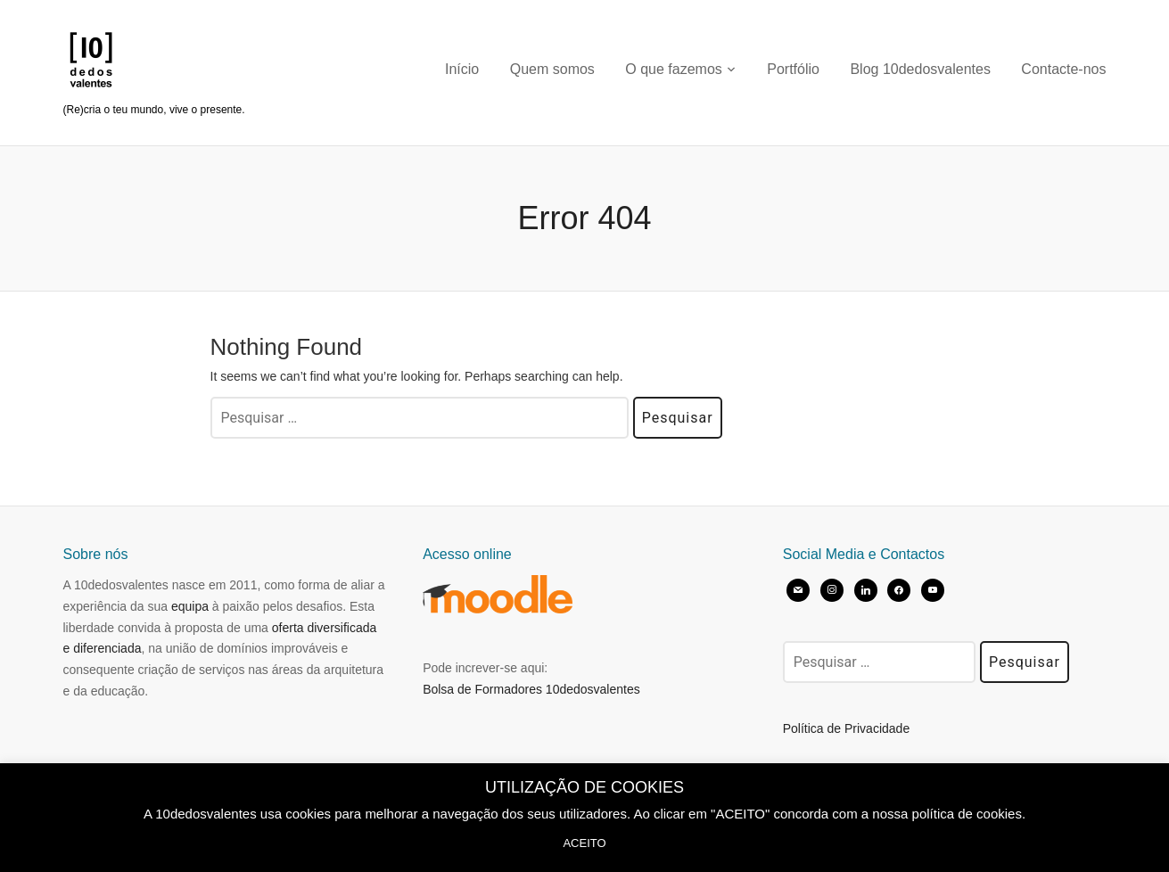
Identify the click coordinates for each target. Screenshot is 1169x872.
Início (462, 69)
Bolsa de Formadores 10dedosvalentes (531, 689)
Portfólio (793, 69)
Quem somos (552, 69)
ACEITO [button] (584, 843)
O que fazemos (673, 69)
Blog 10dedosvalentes (920, 69)
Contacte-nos (1063, 69)
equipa (190, 606)
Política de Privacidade (846, 728)
